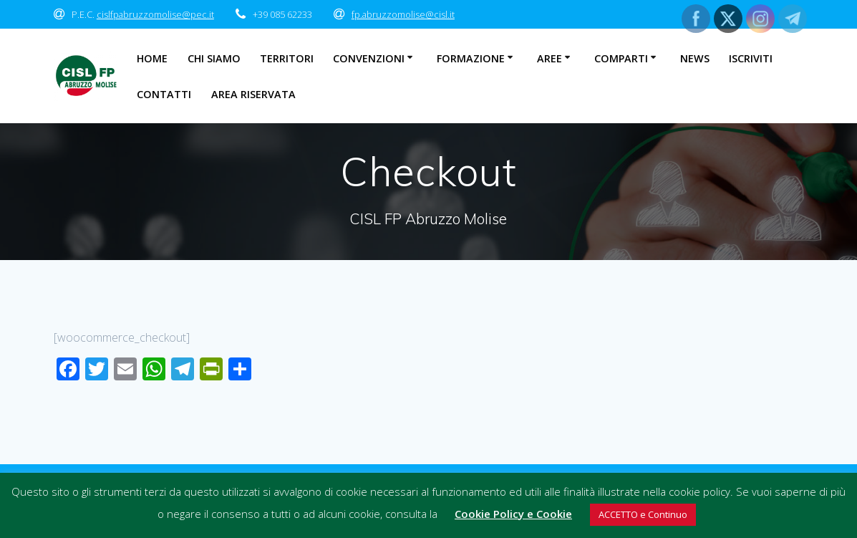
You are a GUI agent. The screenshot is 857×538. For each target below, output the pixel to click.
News (695, 58)
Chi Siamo (214, 58)
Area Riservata (253, 94)
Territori (287, 58)
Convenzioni (369, 58)
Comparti (621, 58)
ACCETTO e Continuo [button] (643, 514)
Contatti (164, 94)
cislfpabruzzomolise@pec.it (155, 14)
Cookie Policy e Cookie (513, 513)
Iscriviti (751, 58)
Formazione (471, 58)
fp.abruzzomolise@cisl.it (403, 14)
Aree (549, 58)
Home (152, 58)
